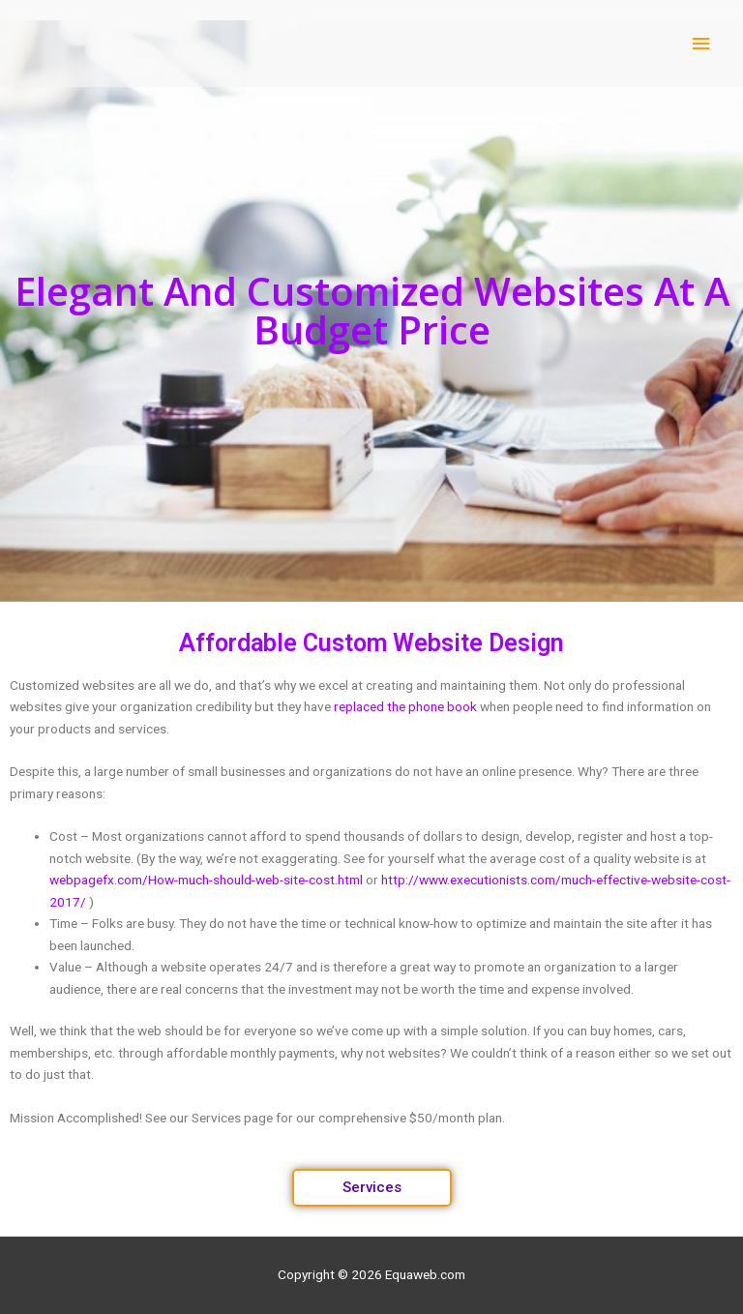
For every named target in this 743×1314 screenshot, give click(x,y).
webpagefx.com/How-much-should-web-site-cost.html (206, 879)
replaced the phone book (405, 706)
